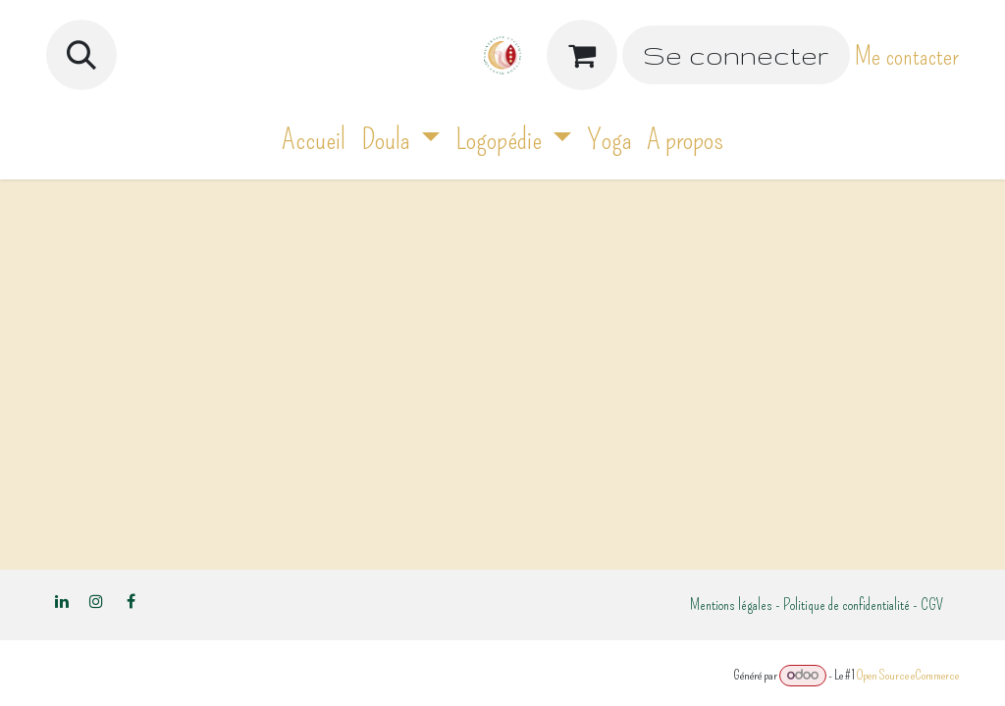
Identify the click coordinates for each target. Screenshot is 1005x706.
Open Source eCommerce (908, 675)
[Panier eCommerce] (582, 55)
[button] (81, 55)
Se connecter (735, 55)
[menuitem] (313, 140)
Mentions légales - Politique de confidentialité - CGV (816, 604)
